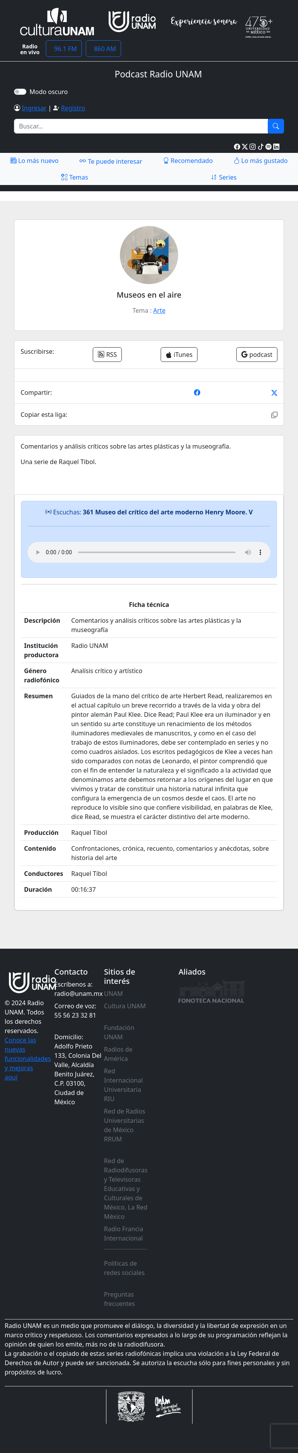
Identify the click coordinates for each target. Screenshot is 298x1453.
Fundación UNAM (119, 1032)
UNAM (113, 993)
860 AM (103, 49)
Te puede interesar (110, 161)
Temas (74, 177)
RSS (107, 354)
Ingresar (34, 108)
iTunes (179, 354)
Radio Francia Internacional (123, 1233)
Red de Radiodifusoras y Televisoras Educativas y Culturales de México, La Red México (125, 1189)
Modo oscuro (50, 91)
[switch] (20, 92)
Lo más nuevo (34, 160)
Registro (73, 108)
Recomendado (188, 160)
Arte (159, 310)
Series (223, 177)
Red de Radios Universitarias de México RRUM (124, 1125)
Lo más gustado (261, 160)
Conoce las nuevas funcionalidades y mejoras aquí (28, 1058)
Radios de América (118, 1054)
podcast (256, 354)
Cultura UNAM (125, 1006)
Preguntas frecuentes (119, 1299)
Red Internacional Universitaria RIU (123, 1085)
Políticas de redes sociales (124, 1268)
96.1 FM (64, 49)
